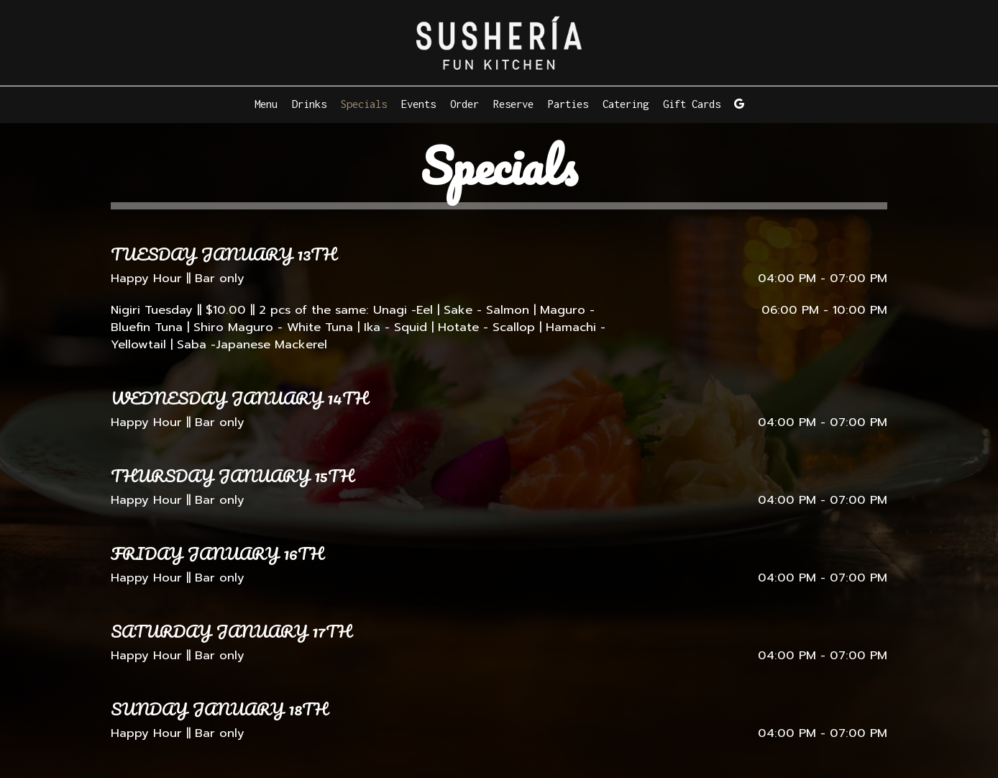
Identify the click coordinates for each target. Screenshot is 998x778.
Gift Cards (691, 104)
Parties (568, 104)
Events (418, 104)
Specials (364, 104)
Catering (626, 104)
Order (464, 104)
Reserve (513, 104)
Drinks (309, 104)
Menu (266, 104)
